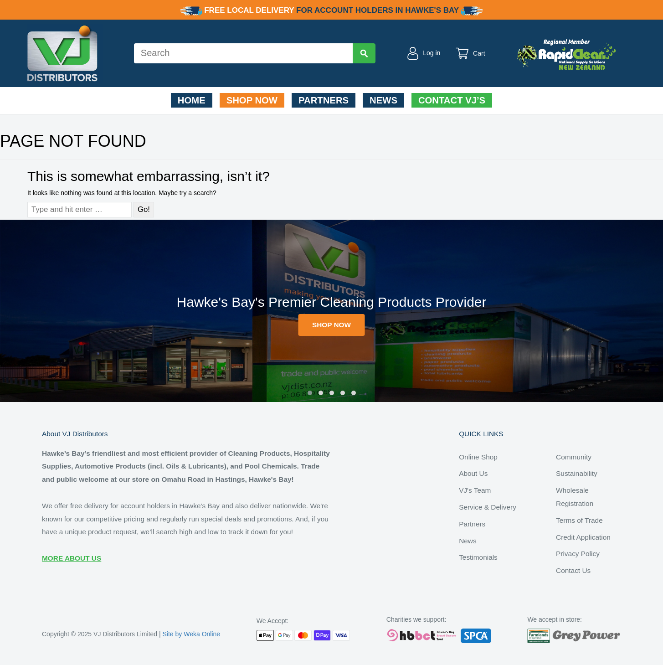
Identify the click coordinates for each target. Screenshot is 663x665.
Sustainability (576, 473)
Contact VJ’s (451, 100)
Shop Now (252, 100)
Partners (323, 100)
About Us (473, 473)
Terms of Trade (579, 520)
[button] (309, 392)
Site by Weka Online (192, 634)
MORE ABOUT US (71, 558)
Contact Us (573, 570)
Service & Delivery (487, 507)
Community (573, 457)
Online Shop (478, 457)
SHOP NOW (331, 325)
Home (192, 100)
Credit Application (583, 537)
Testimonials (478, 557)
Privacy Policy (578, 553)
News (383, 100)
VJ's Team (475, 490)
